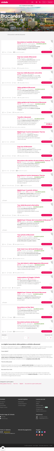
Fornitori (38, 401)
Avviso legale (35, 445)
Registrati (50, 2)
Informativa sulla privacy (43, 445)
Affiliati (37, 403)
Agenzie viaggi (39, 405)
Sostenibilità (3, 405)
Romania (3, 12)
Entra (44, 2)
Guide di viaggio (22, 405)
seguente (47, 337)
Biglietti (21, 383)
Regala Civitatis (3, 407)
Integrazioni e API (40, 407)
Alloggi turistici (39, 409)
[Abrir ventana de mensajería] (3, 448)
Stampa (2, 403)
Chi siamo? (2, 401)
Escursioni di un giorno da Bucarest (33, 383)
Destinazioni (21, 401)
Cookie (50, 445)
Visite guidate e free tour (6, 383)
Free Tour (15, 383)
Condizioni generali (28, 445)
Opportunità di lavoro (41, 411)
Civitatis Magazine (22, 403)
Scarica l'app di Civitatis (7, 414)
